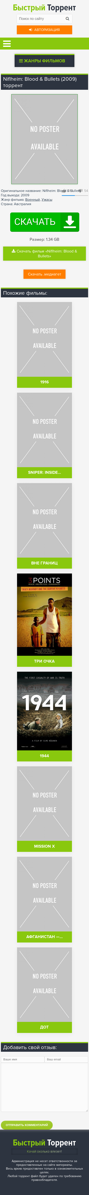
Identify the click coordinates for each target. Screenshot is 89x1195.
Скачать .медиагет (44, 274)
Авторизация (44, 30)
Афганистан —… (44, 936)
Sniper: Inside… (44, 472)
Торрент (44, 7)
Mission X (44, 846)
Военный (32, 199)
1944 (44, 756)
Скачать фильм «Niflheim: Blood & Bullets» (44, 253)
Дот (44, 1027)
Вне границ (44, 563)
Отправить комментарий (27, 1125)
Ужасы (47, 199)
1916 (44, 382)
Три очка (44, 661)
